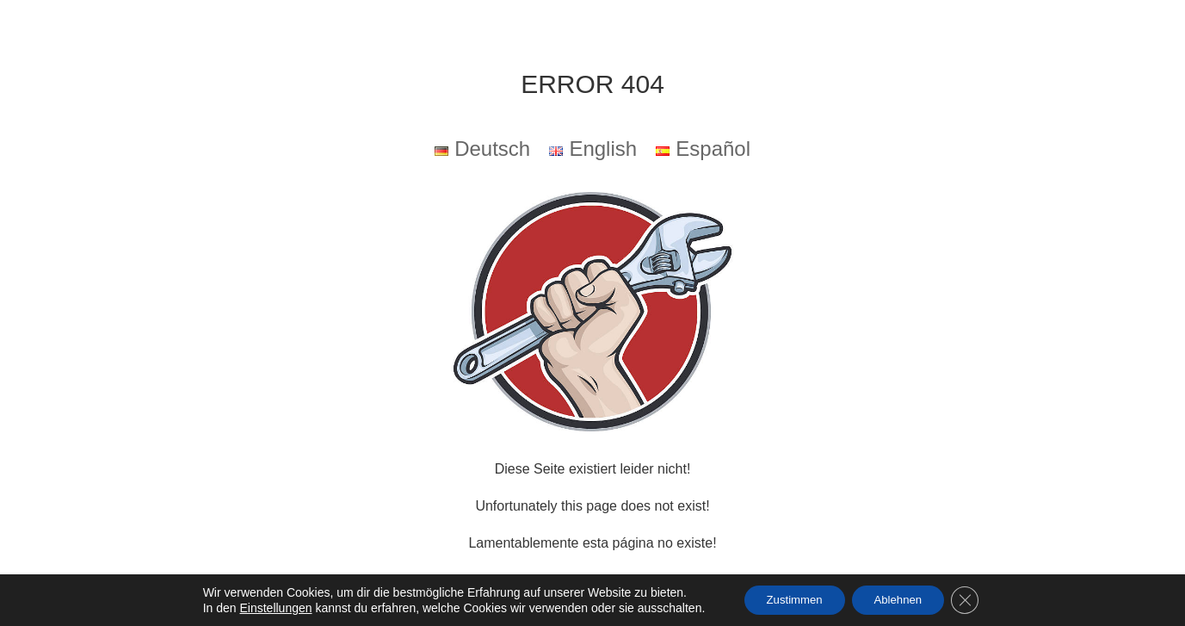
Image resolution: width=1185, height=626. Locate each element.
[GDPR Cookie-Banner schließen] (975, 599)
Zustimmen (788, 599)
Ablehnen (901, 599)
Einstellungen (264, 607)
